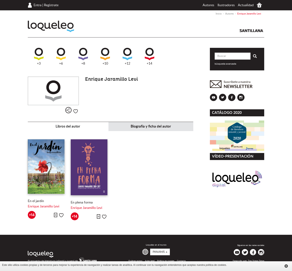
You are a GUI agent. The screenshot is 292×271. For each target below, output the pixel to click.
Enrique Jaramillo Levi (43, 206)
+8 (83, 56)
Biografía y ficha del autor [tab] (151, 126)
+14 (149, 56)
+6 (61, 56)
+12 (127, 56)
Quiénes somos (135, 261)
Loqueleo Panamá (51, 26)
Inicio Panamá (259, 5)
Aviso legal (150, 261)
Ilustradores (226, 5)
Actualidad (246, 5)
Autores (208, 5)
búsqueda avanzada (225, 64)
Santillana (251, 30)
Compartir (68, 110)
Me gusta (75, 111)
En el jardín (36, 201)
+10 (105, 56)
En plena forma (82, 202)
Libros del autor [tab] (68, 126)
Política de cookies (165, 261)
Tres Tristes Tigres (256, 261)
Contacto (181, 261)
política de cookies (216, 265)
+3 (39, 56)
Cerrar (286, 266)
